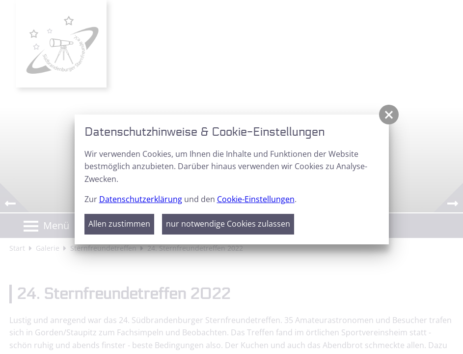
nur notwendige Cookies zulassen (228, 223)
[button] (389, 114)
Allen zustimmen (119, 223)
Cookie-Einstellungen (256, 199)
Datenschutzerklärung (140, 199)
